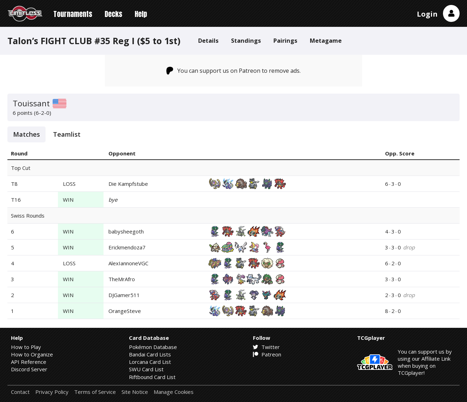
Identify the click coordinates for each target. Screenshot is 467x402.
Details (208, 40)
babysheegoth (126, 231)
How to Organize (32, 354)
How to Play (26, 346)
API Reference (28, 361)
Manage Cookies (174, 392)
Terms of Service (95, 392)
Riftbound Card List (152, 376)
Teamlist (67, 134)
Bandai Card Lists (150, 354)
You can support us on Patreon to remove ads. (233, 71)
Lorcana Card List (150, 361)
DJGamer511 (124, 294)
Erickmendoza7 (127, 247)
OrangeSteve (124, 310)
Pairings (285, 40)
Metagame (326, 40)
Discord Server (29, 369)
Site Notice (135, 392)
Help (141, 13)
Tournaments (72, 13)
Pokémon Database (153, 346)
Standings (246, 40)
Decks (113, 13)
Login (427, 14)
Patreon (267, 354)
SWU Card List (146, 369)
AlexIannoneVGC (128, 263)
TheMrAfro (121, 279)
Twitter (266, 346)
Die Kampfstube (128, 183)
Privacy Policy (52, 392)
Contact (20, 392)
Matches (26, 134)
